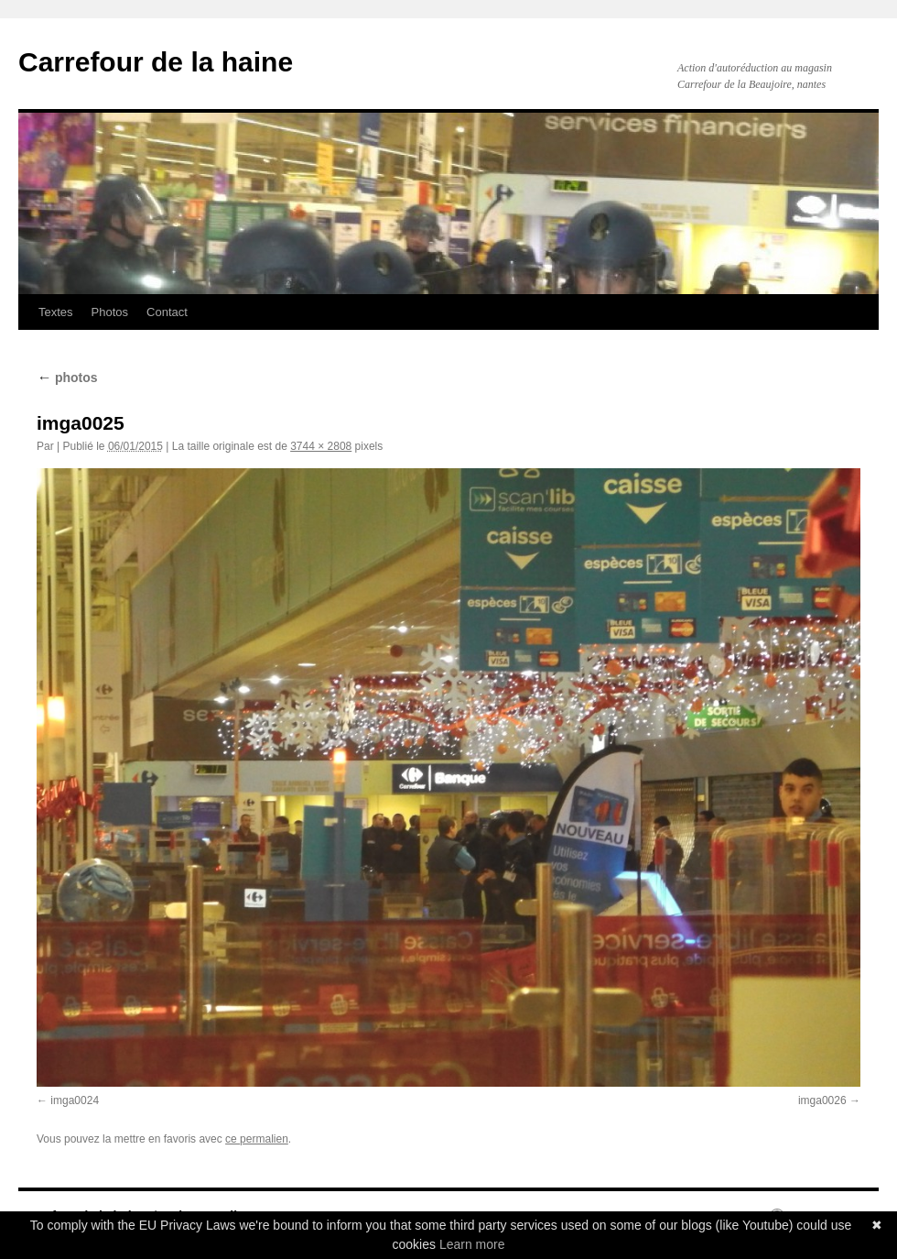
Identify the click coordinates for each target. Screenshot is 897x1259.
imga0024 (74, 1100)
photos (67, 377)
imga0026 (822, 1100)
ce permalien (256, 1139)
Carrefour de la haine (155, 62)
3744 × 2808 (320, 446)
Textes (55, 312)
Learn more (472, 1244)
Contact (167, 312)
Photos (110, 312)
